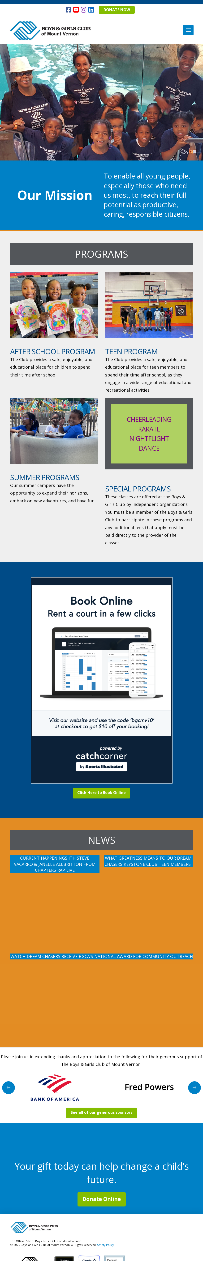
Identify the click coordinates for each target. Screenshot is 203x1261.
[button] (188, 30)
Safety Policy (105, 1245)
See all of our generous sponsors (101, 1112)
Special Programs (138, 489)
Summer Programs (44, 477)
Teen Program (131, 351)
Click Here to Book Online (101, 792)
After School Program (52, 351)
